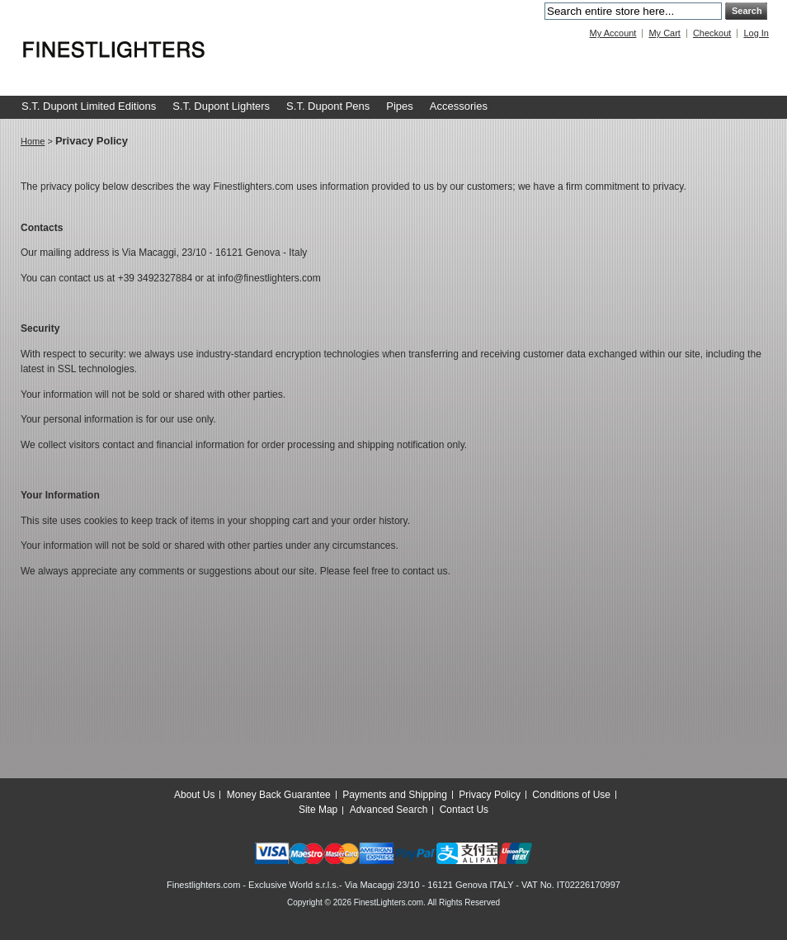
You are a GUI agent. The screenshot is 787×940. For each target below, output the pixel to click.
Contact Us (464, 809)
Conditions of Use (571, 795)
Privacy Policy (490, 795)
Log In (756, 33)
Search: (534, 11)
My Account (613, 33)
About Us (194, 795)
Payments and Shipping (394, 795)
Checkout (712, 33)
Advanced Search (389, 809)
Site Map (318, 809)
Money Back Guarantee (279, 795)
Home (33, 141)
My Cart (664, 33)
